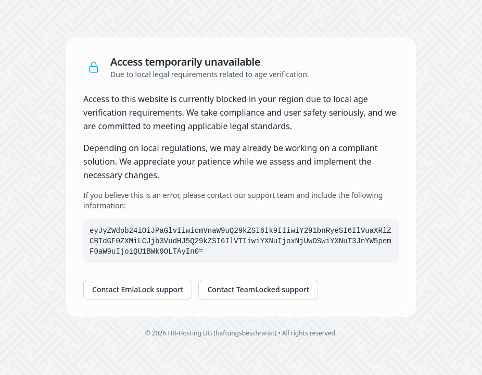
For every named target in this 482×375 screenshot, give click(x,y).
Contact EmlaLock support (137, 289)
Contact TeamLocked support (258, 289)
